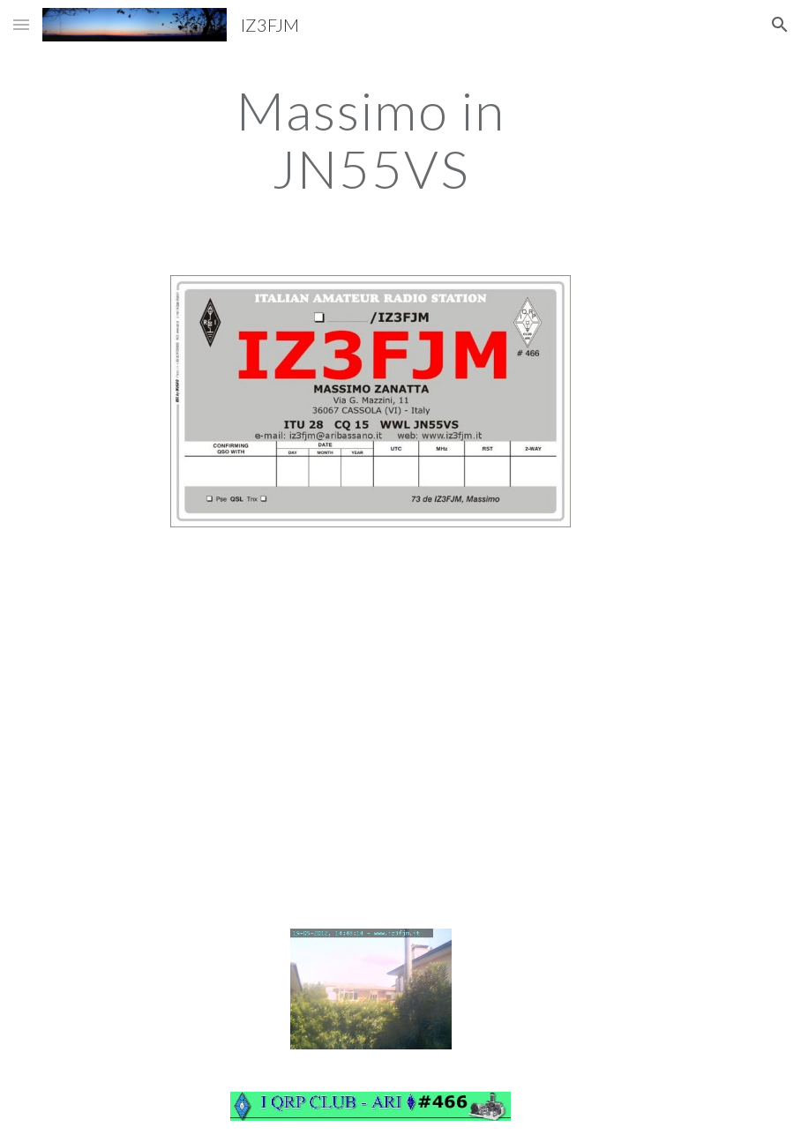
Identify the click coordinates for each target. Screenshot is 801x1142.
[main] (370, 139)
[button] (21, 24)
